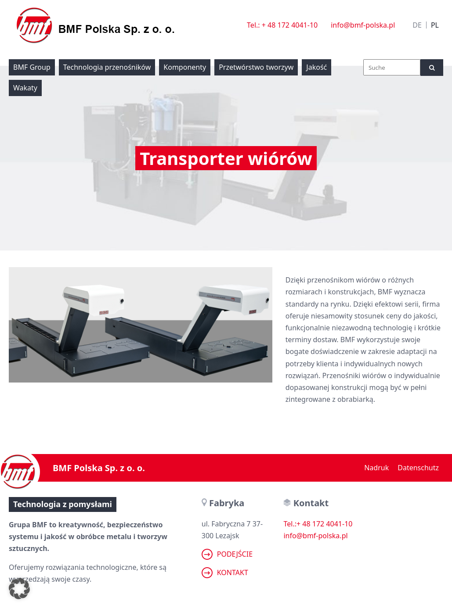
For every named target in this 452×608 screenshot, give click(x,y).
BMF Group (32, 67)
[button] (19, 588)
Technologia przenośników (107, 67)
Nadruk (376, 467)
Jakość (316, 67)
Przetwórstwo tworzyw (256, 67)
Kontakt (225, 572)
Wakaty (25, 88)
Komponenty (184, 67)
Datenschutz (418, 467)
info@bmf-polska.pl (363, 25)
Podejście (227, 554)
